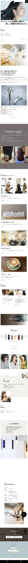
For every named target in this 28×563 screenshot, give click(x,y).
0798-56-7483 (11, 502)
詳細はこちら (22, 40)
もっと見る (5, 392)
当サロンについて (12, 118)
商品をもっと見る (12, 343)
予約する (10, 539)
